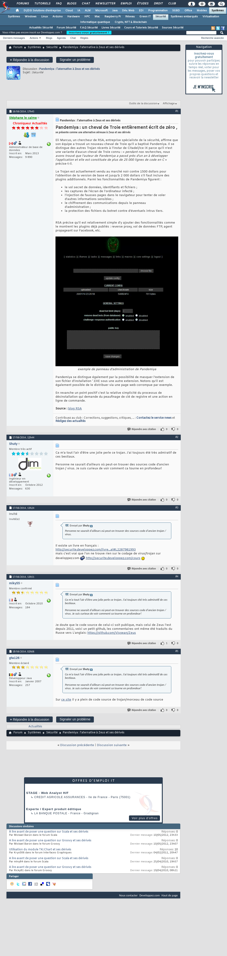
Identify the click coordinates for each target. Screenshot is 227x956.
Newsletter (105, 4)
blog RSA (75, 409)
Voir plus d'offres (145, 818)
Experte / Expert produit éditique (53, 809)
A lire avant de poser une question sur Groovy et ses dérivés (50, 840)
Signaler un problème (75, 59)
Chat (85, 4)
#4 (176, 576)
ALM (88, 10)
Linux (44, 16)
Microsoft (101, 10)
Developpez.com (149, 895)
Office (188, 10)
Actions (34, 38)
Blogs (71, 4)
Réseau (130, 16)
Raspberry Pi (112, 16)
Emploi (126, 4)
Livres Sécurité (110, 27)
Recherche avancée (212, 38)
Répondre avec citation (142, 429)
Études (142, 4)
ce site (66, 700)
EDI (141, 10)
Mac (97, 16)
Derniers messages (14, 38)
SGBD (176, 10)
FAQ (58, 4)
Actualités (35, 727)
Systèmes (218, 10)
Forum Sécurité (66, 27)
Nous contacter (128, 895)
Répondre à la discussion (29, 60)
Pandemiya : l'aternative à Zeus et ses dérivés (69, 69)
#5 (176, 651)
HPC (87, 16)
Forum (17, 47)
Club (172, 4)
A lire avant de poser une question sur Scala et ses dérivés (48, 858)
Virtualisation (210, 16)
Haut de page (170, 895)
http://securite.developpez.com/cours (113, 558)
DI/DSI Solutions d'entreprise (42, 10)
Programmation (158, 10)
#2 (176, 437)
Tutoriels (42, 4)
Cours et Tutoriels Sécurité (141, 27)
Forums (22, 4)
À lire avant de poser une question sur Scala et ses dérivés (48, 832)
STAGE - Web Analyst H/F (47, 793)
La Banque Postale (50, 813)
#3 (176, 507)
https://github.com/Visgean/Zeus (111, 633)
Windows (31, 16)
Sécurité (160, 16)
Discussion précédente (77, 745)
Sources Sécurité (173, 27)
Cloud (69, 10)
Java (114, 10)
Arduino (57, 16)
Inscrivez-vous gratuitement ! (89, 32)
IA (78, 10)
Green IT (145, 16)
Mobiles (202, 10)
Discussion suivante (112, 745)
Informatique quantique (95, 22)
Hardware (73, 16)
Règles (84, 38)
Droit (158, 4)
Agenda (61, 38)
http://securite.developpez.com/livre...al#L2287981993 (95, 550)
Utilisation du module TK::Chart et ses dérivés (40, 849)
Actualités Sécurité (41, 27)
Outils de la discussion (143, 103)
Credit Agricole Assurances (59, 797)
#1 (176, 111)
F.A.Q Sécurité (89, 27)
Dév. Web (128, 10)
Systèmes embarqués (184, 16)
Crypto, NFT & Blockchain (131, 22)
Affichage (169, 103)
